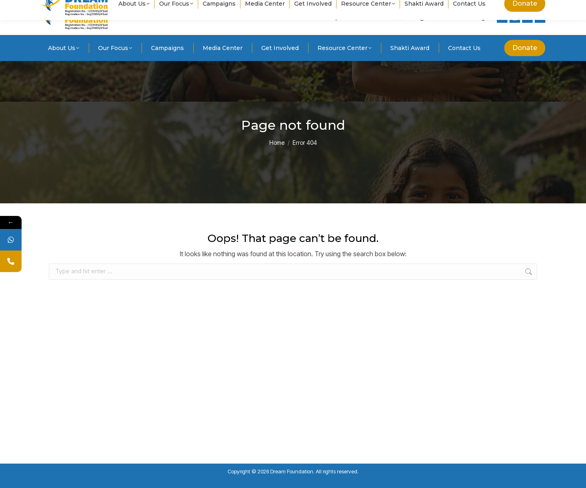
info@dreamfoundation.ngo (443, 17)
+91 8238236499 (360, 17)
